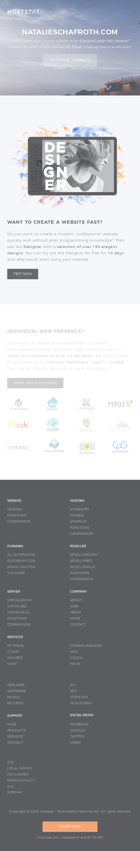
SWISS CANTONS (21, 567)
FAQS (11, 724)
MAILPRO (15, 657)
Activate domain (70, 60)
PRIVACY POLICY (21, 780)
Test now (23, 273)
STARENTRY (79, 509)
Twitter (77, 736)
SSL (73, 685)
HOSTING (77, 500)
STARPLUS (78, 521)
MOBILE (13, 697)
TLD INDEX (16, 573)
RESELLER (78, 546)
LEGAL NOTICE (19, 768)
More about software (35, 383)
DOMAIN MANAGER (86, 645)
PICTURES (15, 703)
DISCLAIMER (18, 774)
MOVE (75, 664)
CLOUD (13, 651)
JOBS (74, 606)
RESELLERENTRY (84, 554)
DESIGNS (14, 509)
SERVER (13, 591)
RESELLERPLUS (82, 567)
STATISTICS (79, 697)
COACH (76, 657)
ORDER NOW (70, 826)
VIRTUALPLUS (18, 612)
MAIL (74, 651)
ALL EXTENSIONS (21, 554)
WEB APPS (16, 685)
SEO (73, 691)
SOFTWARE (16, 691)
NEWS (75, 618)
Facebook (79, 724)
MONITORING (81, 703)
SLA (10, 786)
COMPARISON (19, 521)
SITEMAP (14, 792)
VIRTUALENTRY (19, 600)
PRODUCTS (16, 730)
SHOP (12, 664)
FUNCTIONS (17, 515)
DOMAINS (15, 546)
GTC (10, 762)
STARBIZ (77, 515)
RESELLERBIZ (81, 561)
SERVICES (15, 637)
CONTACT (78, 624)
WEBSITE (14, 500)
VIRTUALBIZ (17, 606)
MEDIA (75, 612)
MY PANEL (15, 645)
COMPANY (78, 591)
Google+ (78, 730)
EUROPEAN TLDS (21, 561)
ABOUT (76, 600)
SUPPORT (14, 715)
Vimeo (75, 742)
